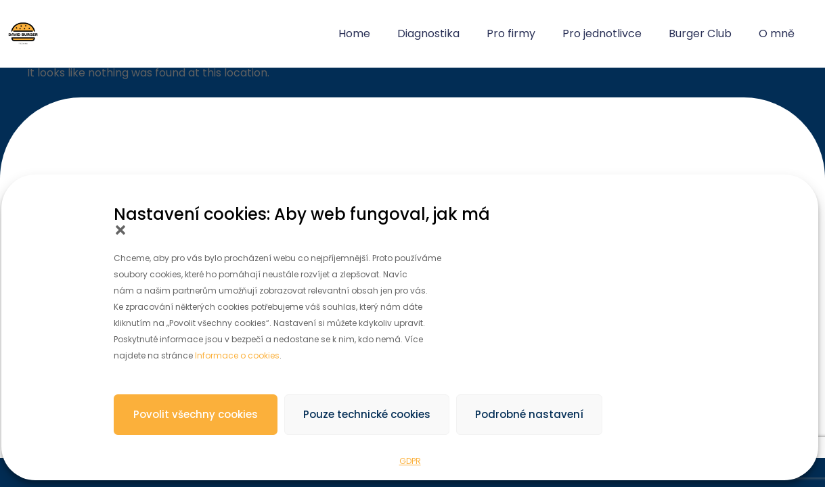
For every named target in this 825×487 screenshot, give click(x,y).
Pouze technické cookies (366, 414)
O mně (777, 33)
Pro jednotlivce (602, 33)
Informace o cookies (237, 355)
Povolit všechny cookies (195, 414)
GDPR (410, 461)
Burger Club (700, 33)
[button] (120, 230)
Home (354, 33)
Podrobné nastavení (529, 414)
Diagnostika (428, 33)
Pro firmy (511, 33)
